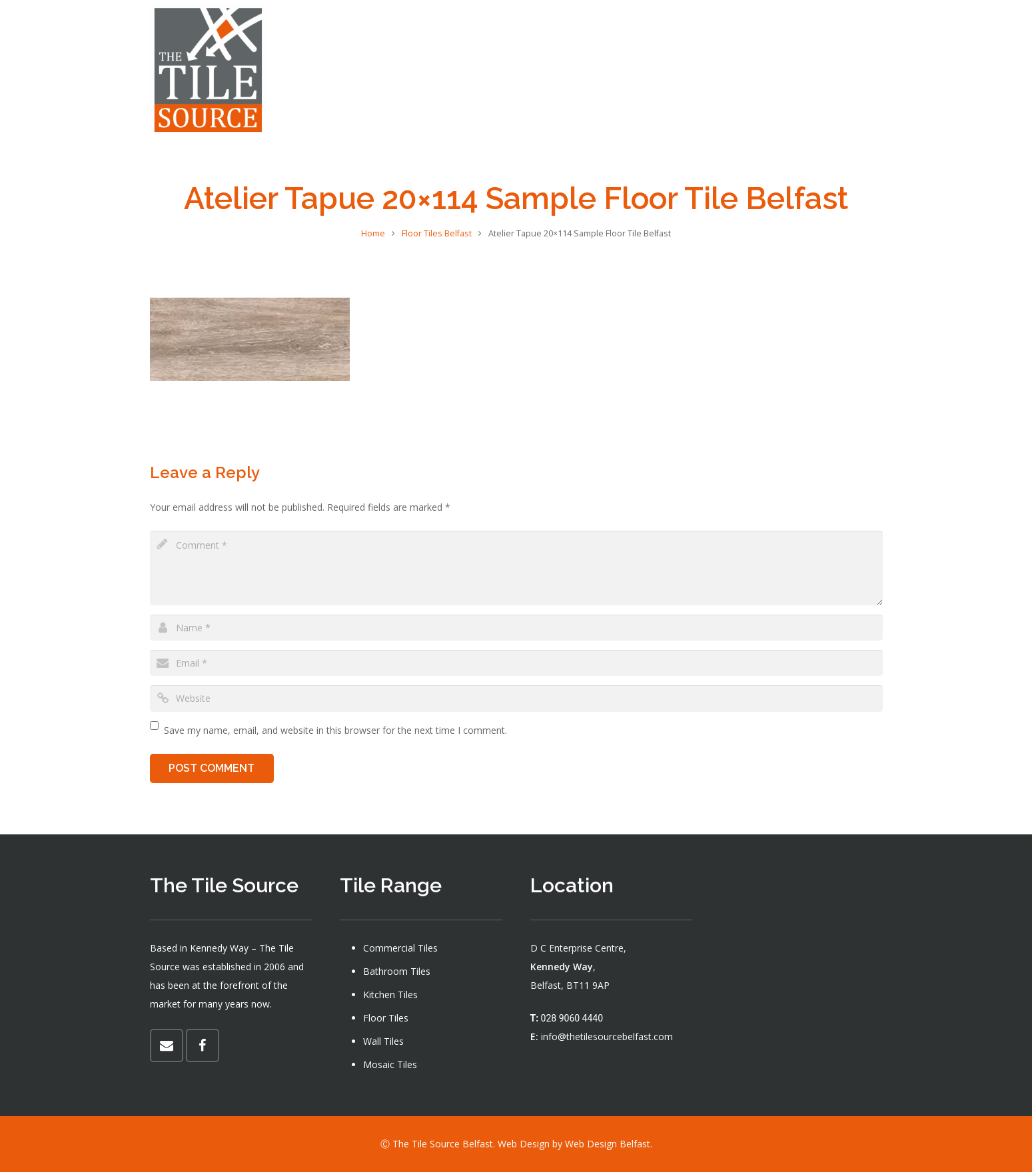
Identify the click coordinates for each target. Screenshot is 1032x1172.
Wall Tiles (383, 1041)
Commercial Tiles (400, 948)
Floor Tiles (385, 1018)
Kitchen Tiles (390, 994)
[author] (516, 628)
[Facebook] (873, 70)
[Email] (166, 1045)
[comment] (516, 568)
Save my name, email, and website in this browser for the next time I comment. (335, 730)
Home (373, 233)
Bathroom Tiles (396, 971)
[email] (516, 663)
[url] (516, 698)
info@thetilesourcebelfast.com (607, 1036)
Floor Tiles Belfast (437, 233)
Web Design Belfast (607, 1143)
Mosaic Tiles (390, 1064)
